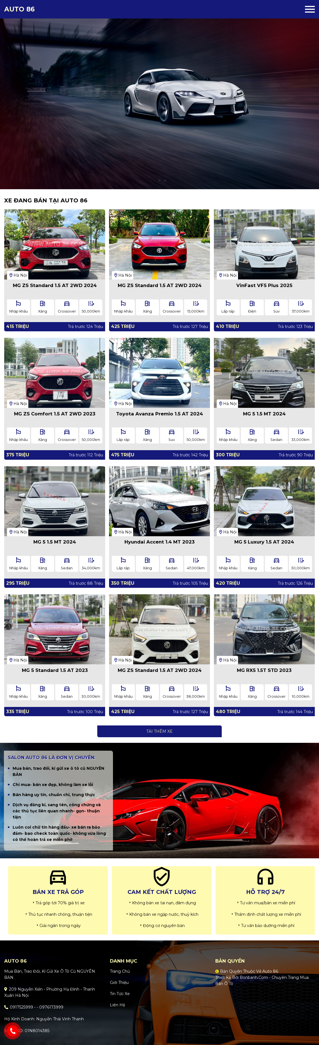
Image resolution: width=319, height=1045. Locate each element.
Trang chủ (120, 971)
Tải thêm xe (159, 731)
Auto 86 (19, 9)
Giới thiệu (119, 982)
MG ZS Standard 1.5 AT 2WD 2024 (55, 285)
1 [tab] (154, 181)
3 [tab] (165, 181)
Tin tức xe (120, 993)
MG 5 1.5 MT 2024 (264, 414)
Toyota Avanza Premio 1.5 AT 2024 (159, 414)
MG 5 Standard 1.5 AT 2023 (55, 670)
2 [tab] (159, 181)
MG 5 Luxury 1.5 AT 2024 (264, 542)
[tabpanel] (159, 94)
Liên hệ (117, 1004)
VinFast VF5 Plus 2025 (264, 285)
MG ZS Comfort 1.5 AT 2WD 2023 (54, 414)
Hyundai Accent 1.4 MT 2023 (159, 542)
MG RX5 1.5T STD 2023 (264, 670)
